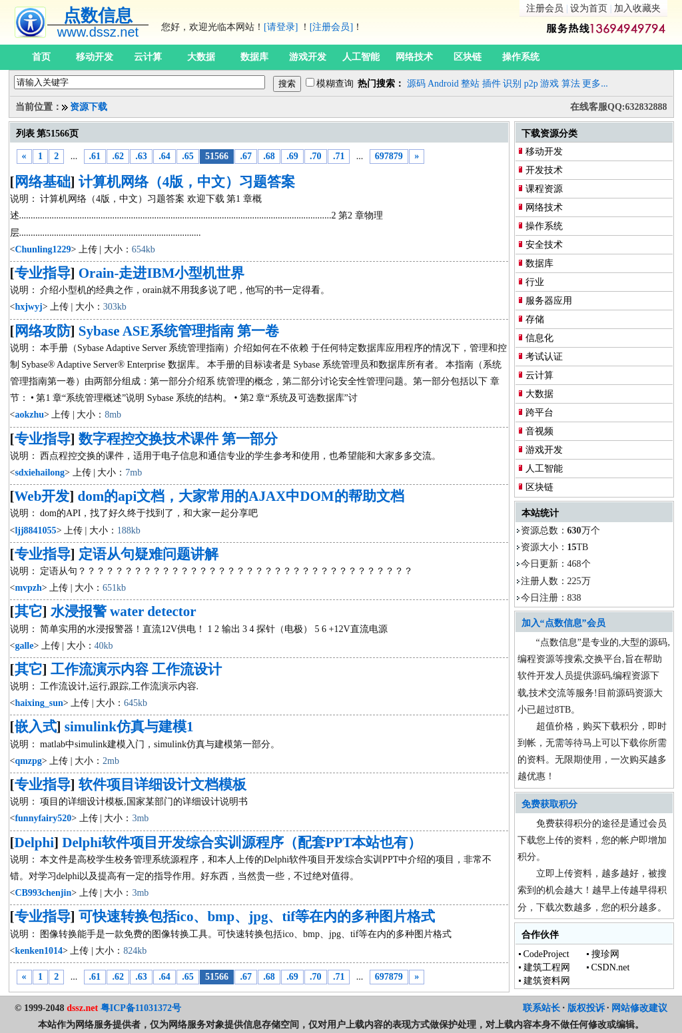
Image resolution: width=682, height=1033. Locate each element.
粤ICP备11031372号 (141, 1008)
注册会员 (544, 8)
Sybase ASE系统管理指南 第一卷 (179, 331)
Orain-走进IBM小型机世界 (162, 273)
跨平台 (539, 413)
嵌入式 (36, 727)
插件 (491, 84)
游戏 (549, 84)
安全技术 (544, 245)
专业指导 (43, 273)
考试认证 (544, 357)
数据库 (254, 57)
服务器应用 (548, 301)
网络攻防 (43, 331)
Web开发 (42, 496)
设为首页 (588, 8)
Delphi (35, 843)
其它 (29, 611)
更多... (595, 84)
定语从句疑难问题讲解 (148, 554)
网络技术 (414, 57)
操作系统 (520, 57)
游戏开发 (307, 57)
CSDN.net (610, 967)
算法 (570, 84)
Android (443, 84)
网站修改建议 (639, 1008)
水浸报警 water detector (123, 611)
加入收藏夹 (637, 8)
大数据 (201, 57)
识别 (512, 84)
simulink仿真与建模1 (129, 727)
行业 (534, 282)
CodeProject (546, 954)
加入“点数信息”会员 (563, 623)
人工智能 (361, 57)
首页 (41, 57)
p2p (531, 84)
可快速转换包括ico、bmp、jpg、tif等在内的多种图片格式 (257, 916)
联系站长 (541, 1008)
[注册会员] (331, 27)
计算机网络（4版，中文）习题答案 (187, 182)
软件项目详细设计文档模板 (162, 785)
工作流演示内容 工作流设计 (136, 669)
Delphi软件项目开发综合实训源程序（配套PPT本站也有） (242, 843)
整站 (470, 84)
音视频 (539, 431)
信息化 (539, 338)
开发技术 (544, 170)
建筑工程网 (546, 967)
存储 (534, 319)
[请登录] (281, 27)
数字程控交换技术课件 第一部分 (178, 439)
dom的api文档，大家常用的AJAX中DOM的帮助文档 (241, 496)
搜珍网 (605, 954)
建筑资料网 (546, 981)
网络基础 (43, 182)
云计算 (148, 57)
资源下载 (88, 107)
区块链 (468, 57)
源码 (416, 84)
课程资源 (544, 189)
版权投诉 (586, 1008)
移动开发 (94, 57)
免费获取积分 (549, 804)
